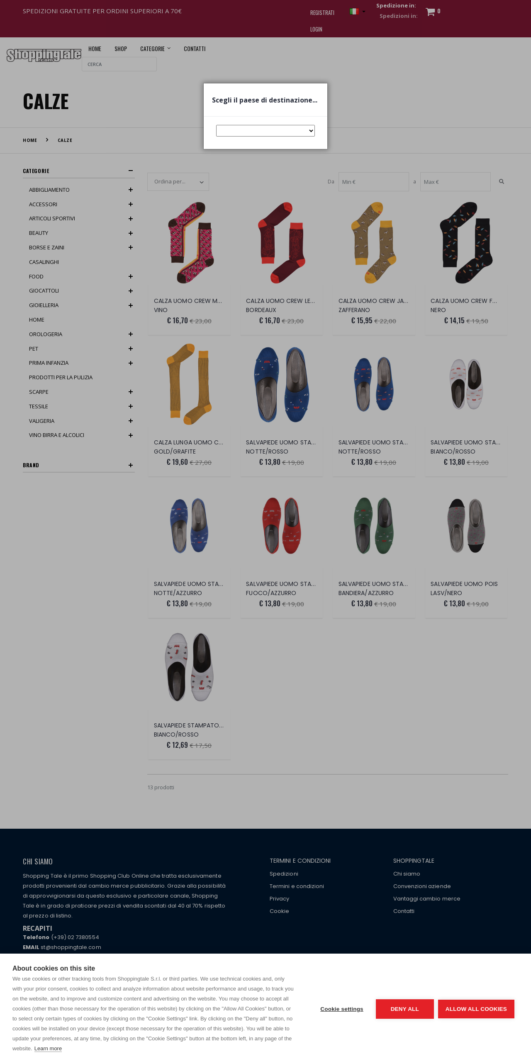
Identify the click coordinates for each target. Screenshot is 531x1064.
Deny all (405, 1009)
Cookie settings (341, 1009)
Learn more (48, 1048)
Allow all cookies (476, 1009)
